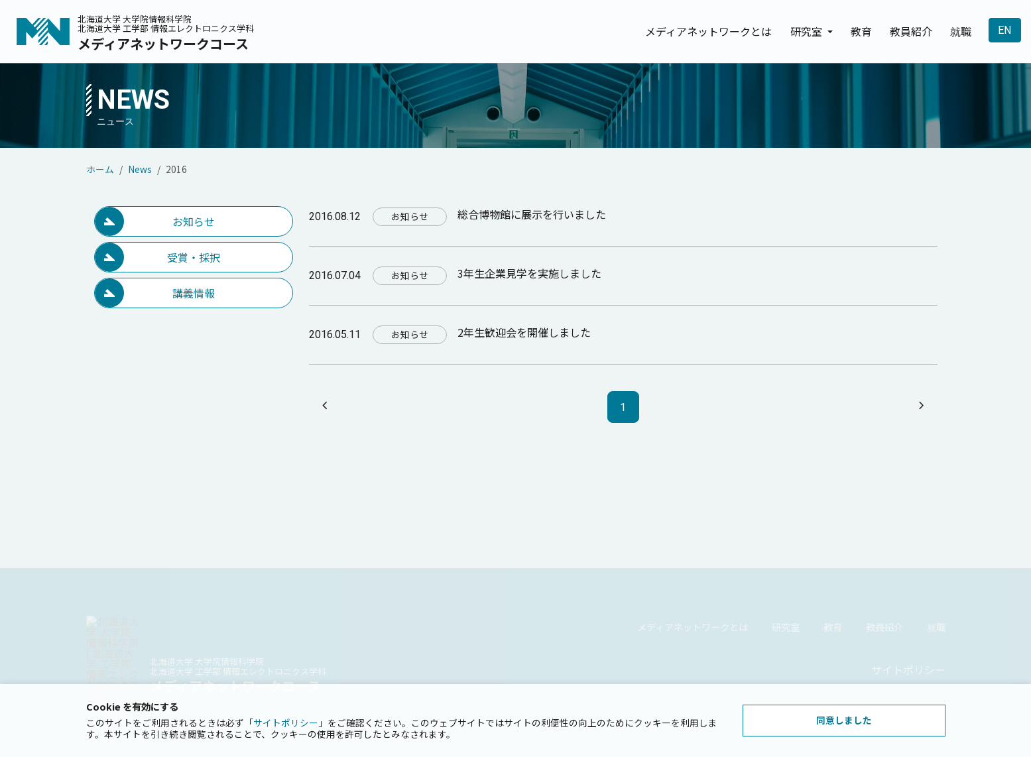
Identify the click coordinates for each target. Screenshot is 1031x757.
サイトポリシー (285, 722)
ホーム (100, 169)
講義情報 (193, 293)
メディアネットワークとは (708, 31)
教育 (861, 31)
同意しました (844, 720)
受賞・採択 (193, 257)
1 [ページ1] (623, 407)
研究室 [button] (807, 31)
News (140, 169)
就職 (960, 31)
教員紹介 (911, 31)
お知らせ (193, 221)
